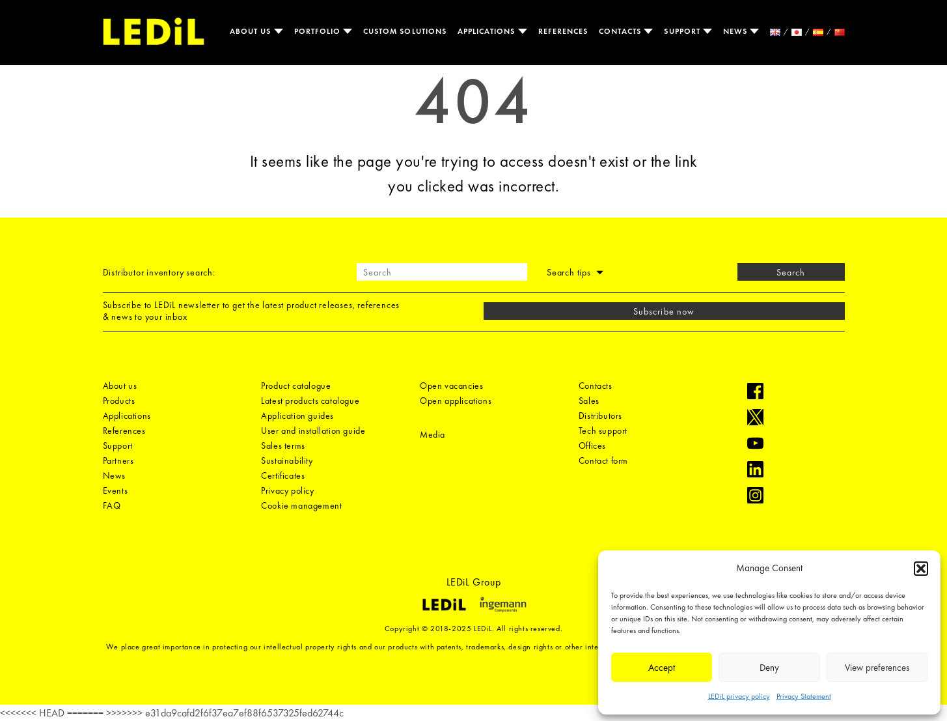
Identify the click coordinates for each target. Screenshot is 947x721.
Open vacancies (451, 385)
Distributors (600, 415)
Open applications (455, 400)
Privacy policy (287, 490)
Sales (589, 400)
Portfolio (319, 31)
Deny (769, 667)
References (563, 31)
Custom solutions (404, 31)
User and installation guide (313, 430)
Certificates (283, 475)
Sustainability (286, 460)
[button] (920, 568)
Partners (118, 460)
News (736, 31)
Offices (592, 445)
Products (119, 400)
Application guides (297, 415)
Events (115, 490)
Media (432, 434)
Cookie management (301, 505)
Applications (488, 31)
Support (683, 31)
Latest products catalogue (310, 400)
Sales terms (283, 445)
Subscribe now (663, 311)
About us (251, 31)
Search (790, 272)
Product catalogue (296, 385)
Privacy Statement (803, 696)
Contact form (603, 460)
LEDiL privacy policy (739, 696)
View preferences (877, 667)
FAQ (112, 505)
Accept (661, 667)
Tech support (603, 430)
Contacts (621, 31)
